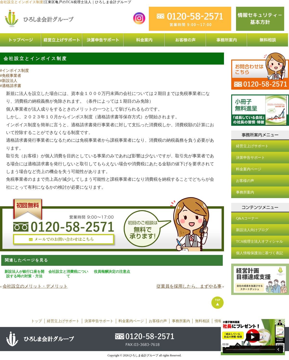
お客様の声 (245, 181)
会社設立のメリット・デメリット (35, 286)
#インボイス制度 (14, 70)
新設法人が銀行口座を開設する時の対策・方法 (24, 274)
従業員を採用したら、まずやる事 (189, 286)
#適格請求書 (10, 86)
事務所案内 (245, 192)
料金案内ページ (248, 169)
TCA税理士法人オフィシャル (259, 241)
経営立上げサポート (252, 146)
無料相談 (202, 321)
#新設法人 (8, 81)
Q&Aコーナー (247, 218)
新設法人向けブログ (252, 230)
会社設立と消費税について (68, 274)
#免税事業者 (10, 75)
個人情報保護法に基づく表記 (259, 253)
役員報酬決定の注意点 (112, 271)
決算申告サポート (250, 158)
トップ (36, 321)
